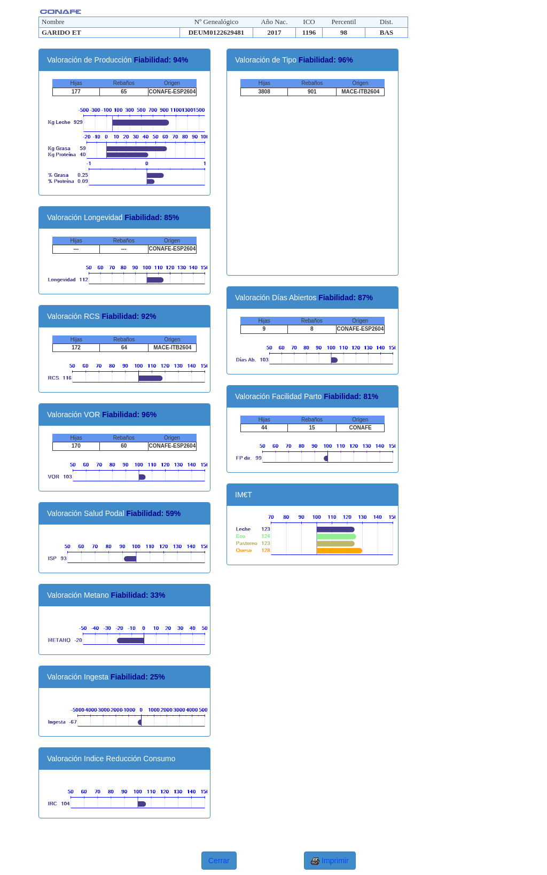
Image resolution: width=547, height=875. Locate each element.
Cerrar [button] (219, 860)
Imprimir (329, 860)
